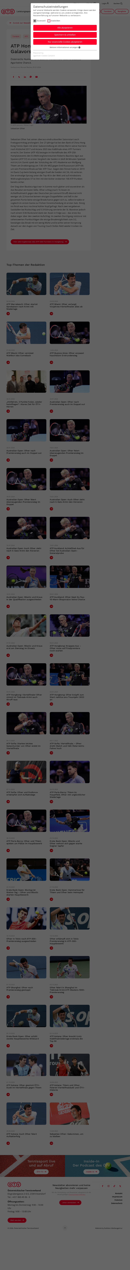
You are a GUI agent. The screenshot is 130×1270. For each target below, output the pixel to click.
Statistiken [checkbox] (55, 20)
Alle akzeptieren (65, 27)
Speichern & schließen (65, 34)
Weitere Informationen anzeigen (65, 47)
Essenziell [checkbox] (41, 20)
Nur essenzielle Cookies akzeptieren (65, 41)
